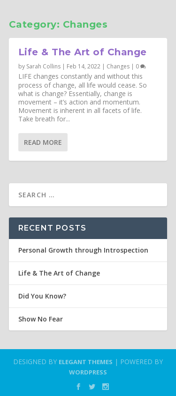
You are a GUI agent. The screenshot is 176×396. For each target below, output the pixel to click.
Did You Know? (42, 295)
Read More (43, 142)
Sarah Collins (43, 66)
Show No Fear (40, 318)
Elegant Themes (86, 362)
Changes (118, 66)
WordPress (88, 372)
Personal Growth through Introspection (83, 250)
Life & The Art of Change (82, 52)
